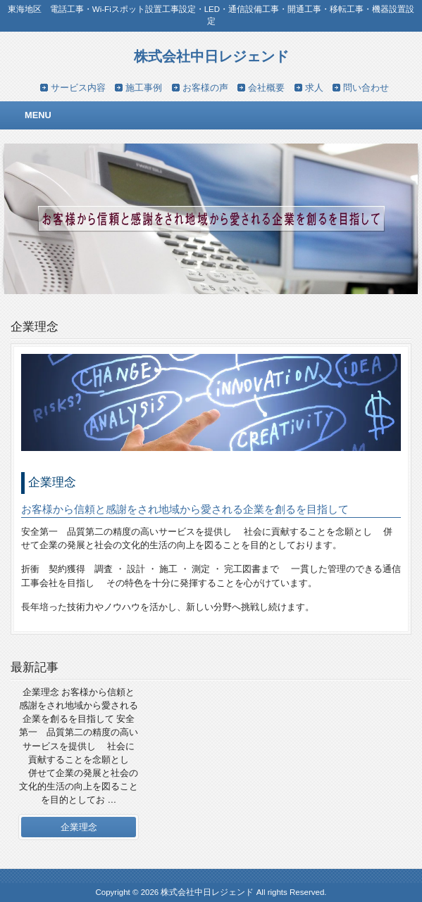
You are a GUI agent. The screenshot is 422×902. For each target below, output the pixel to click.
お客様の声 (205, 87)
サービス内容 (78, 87)
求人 (314, 87)
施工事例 (143, 87)
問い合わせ (366, 87)
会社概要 (266, 87)
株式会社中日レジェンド (211, 56)
